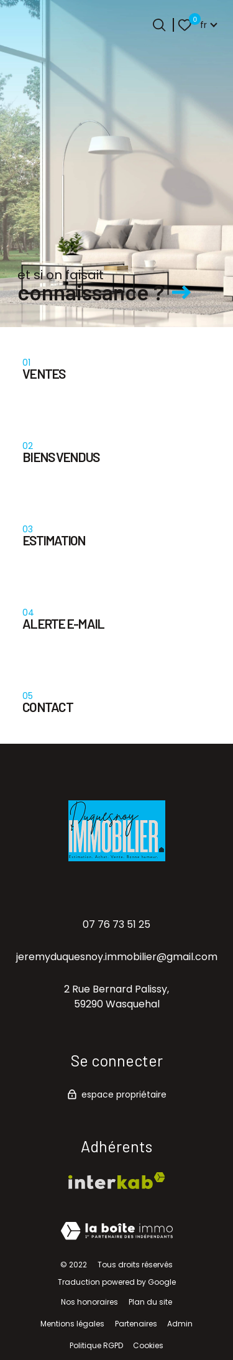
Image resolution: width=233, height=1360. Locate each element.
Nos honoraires (89, 1302)
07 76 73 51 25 (116, 924)
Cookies (148, 1345)
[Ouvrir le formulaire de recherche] (159, 25)
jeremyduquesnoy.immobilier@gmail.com (116, 957)
